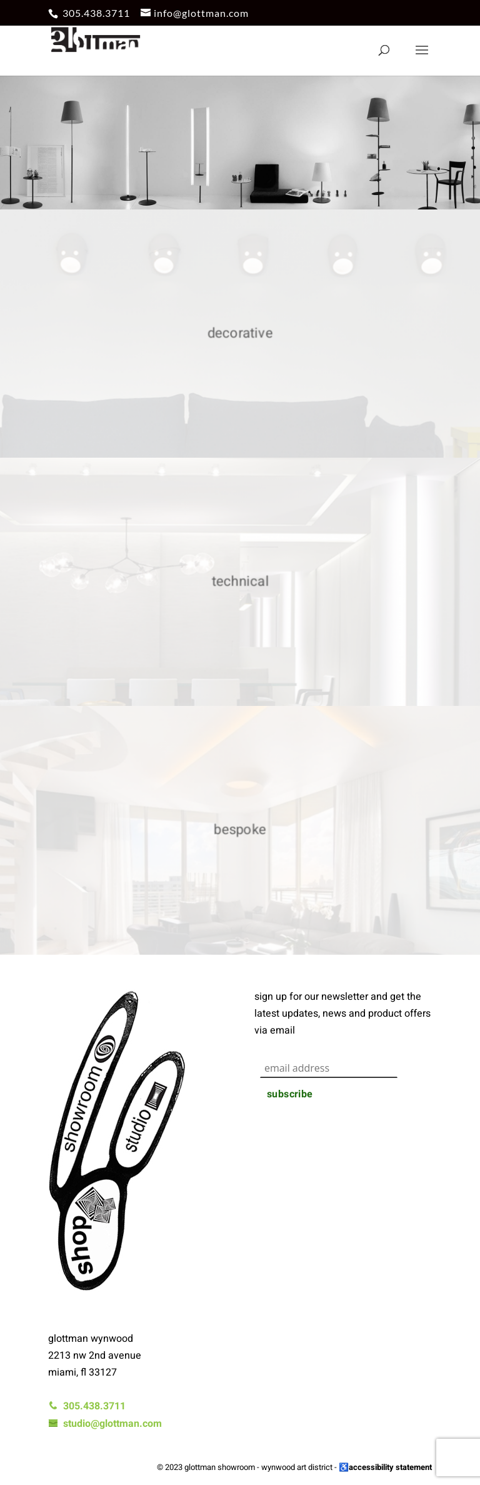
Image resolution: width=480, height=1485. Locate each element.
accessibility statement (390, 1467)
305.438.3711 (96, 13)
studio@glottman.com (105, 1423)
